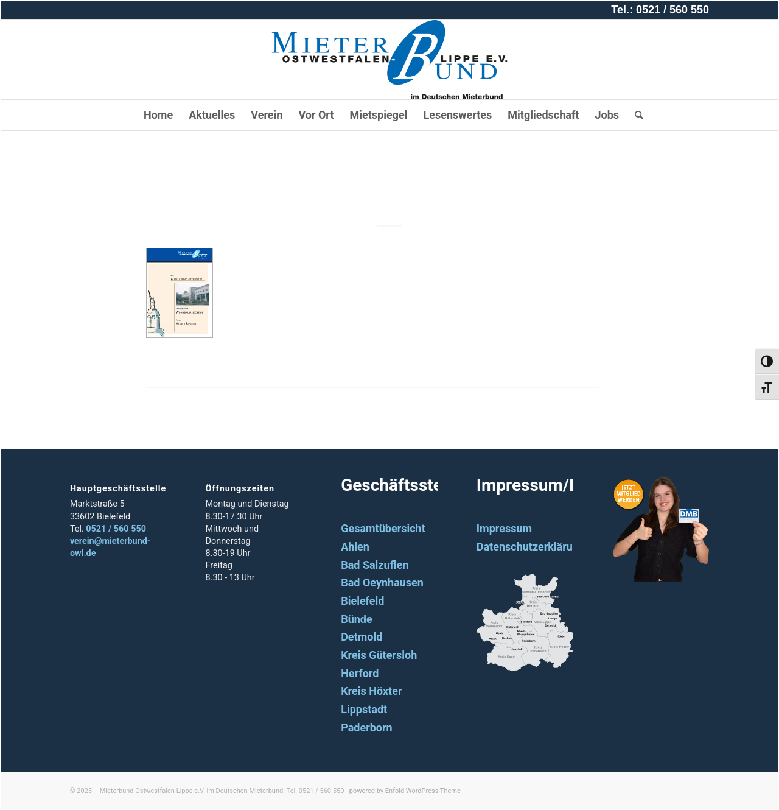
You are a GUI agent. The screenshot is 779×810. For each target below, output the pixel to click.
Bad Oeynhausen (382, 582)
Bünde (356, 619)
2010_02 (389, 184)
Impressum (504, 528)
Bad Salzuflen (374, 564)
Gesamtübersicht (383, 528)
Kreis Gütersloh (379, 655)
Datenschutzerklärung (531, 546)
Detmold (361, 636)
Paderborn (367, 727)
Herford (360, 673)
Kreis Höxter (371, 691)
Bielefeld (362, 600)
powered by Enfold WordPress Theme (405, 791)
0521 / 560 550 (116, 529)
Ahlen (355, 546)
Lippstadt (364, 709)
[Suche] (635, 115)
